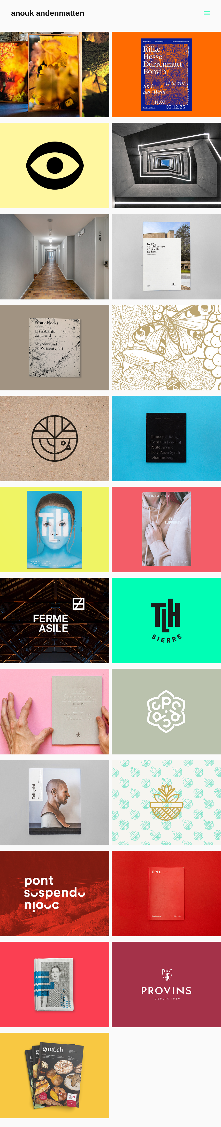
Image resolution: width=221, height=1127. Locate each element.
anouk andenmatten (47, 13)
